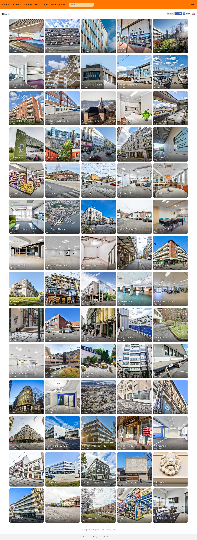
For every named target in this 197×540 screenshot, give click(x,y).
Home (5, 13)
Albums (6, 4)
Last (113, 529)
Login (192, 4)
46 (103, 529)
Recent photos (58, 4)
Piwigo (95, 537)
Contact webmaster (106, 537)
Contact (28, 4)
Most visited (41, 4)
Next (108, 529)
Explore (17, 4)
